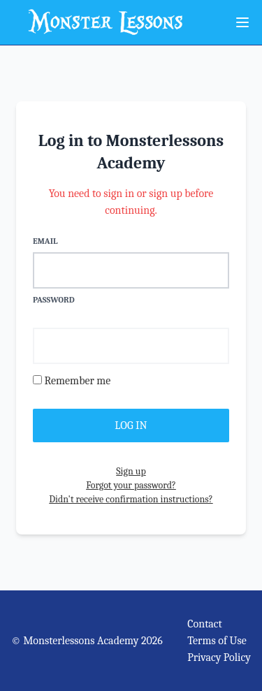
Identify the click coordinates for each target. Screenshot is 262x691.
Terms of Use (217, 640)
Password (54, 300)
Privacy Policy (219, 657)
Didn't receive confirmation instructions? (130, 499)
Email (45, 241)
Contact (204, 624)
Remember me (77, 380)
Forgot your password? (131, 485)
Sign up (130, 471)
